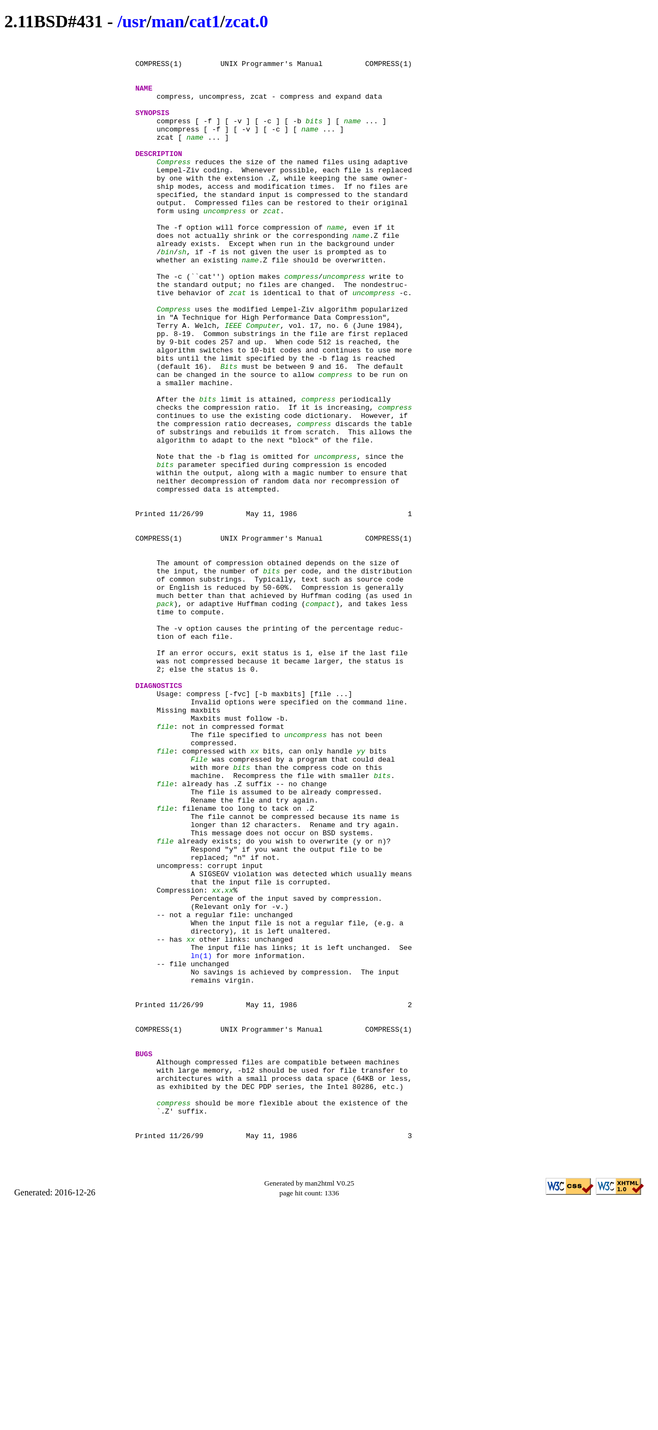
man (167, 21)
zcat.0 (246, 21)
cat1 (204, 21)
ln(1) (201, 1139)
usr (134, 21)
